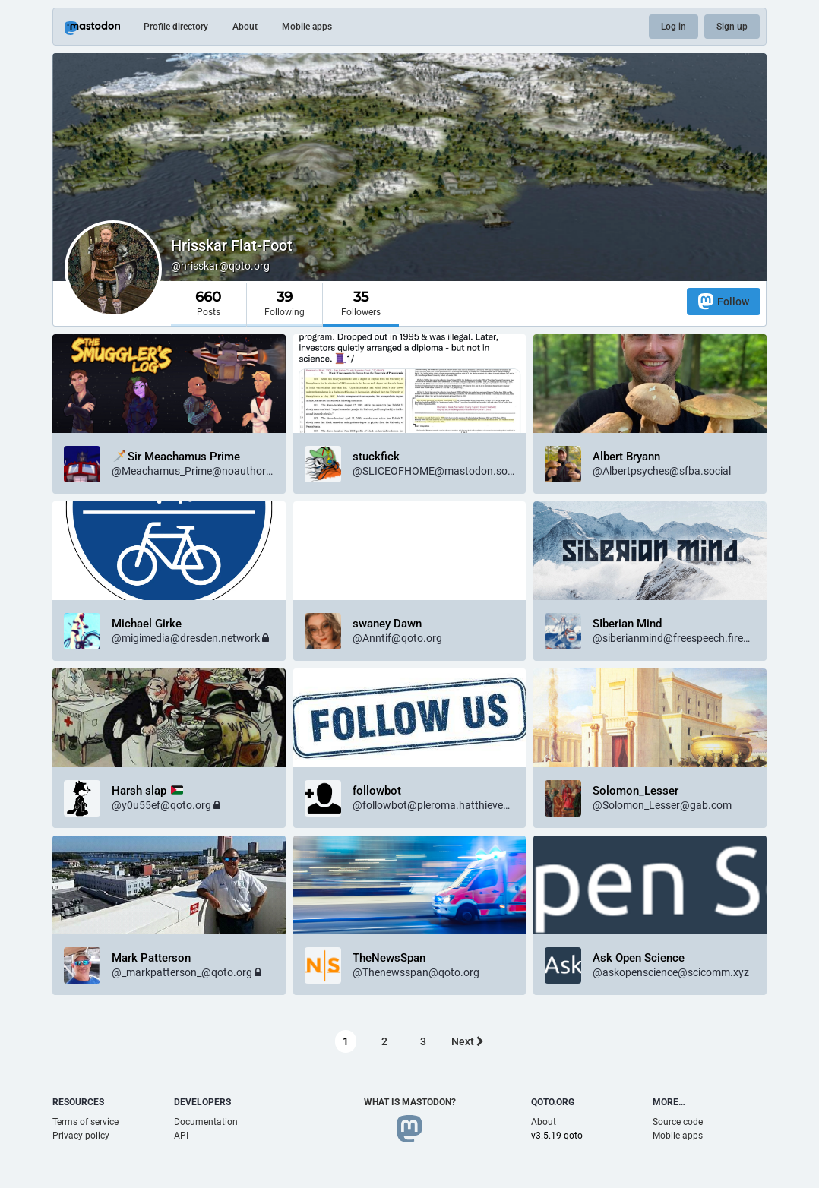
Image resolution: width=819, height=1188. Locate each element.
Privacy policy (80, 1135)
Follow (723, 301)
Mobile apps (307, 26)
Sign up (732, 26)
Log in (673, 26)
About (245, 26)
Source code (678, 1122)
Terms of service (85, 1122)
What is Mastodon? (410, 1102)
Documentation (206, 1122)
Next (467, 1041)
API (181, 1135)
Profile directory (176, 26)
